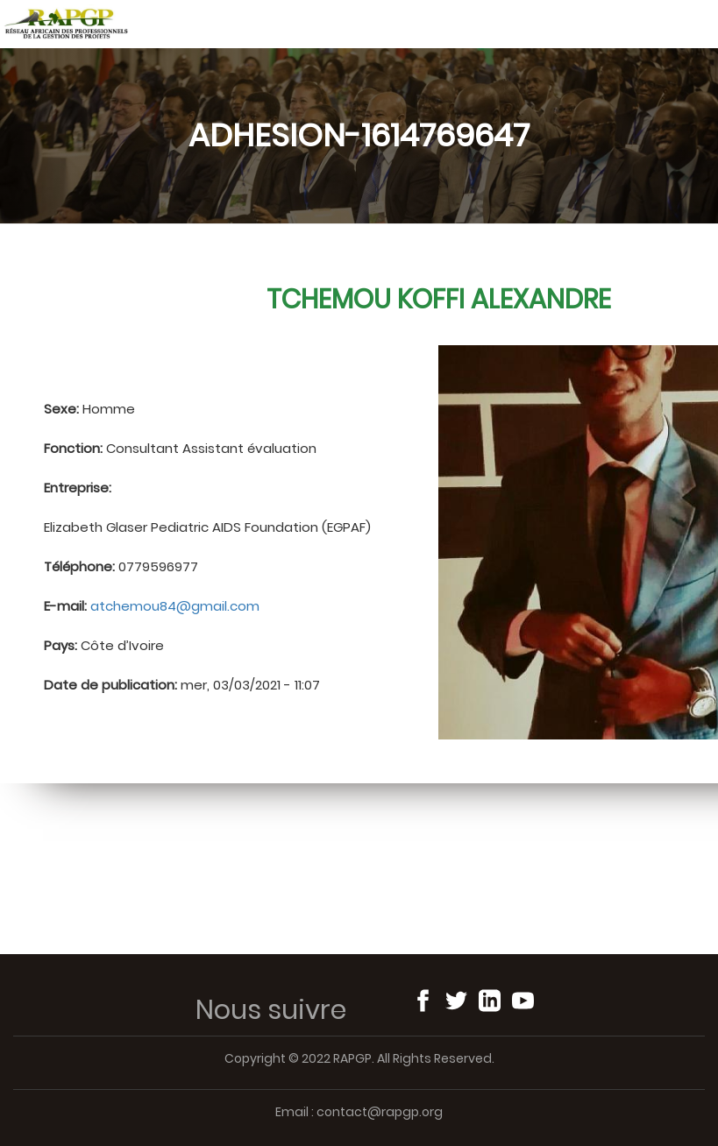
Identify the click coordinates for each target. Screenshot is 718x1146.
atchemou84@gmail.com (174, 606)
